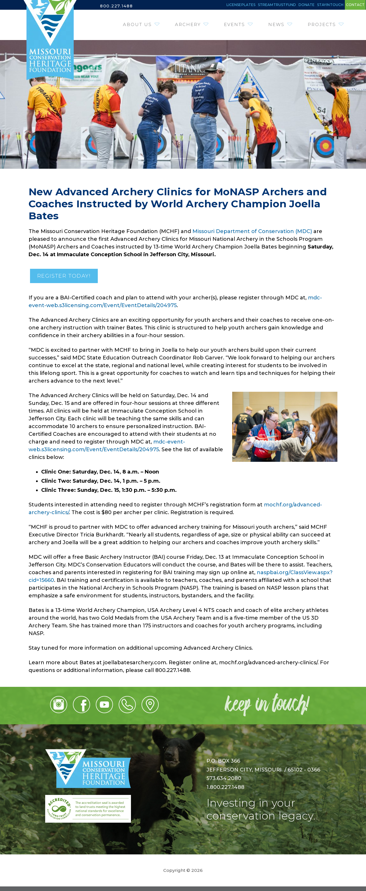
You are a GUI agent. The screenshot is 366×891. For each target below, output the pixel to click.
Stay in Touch (309, 5)
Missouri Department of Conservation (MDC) (252, 234)
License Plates (163, 5)
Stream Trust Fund (222, 5)
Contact (349, 5)
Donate (269, 5)
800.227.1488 (118, 6)
